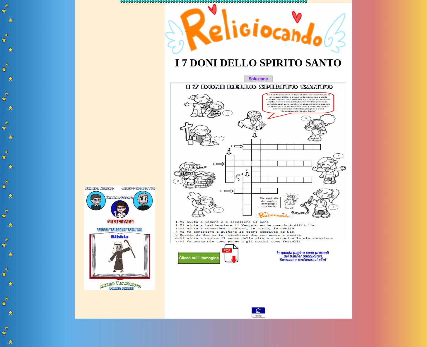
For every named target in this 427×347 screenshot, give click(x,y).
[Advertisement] (120, 91)
